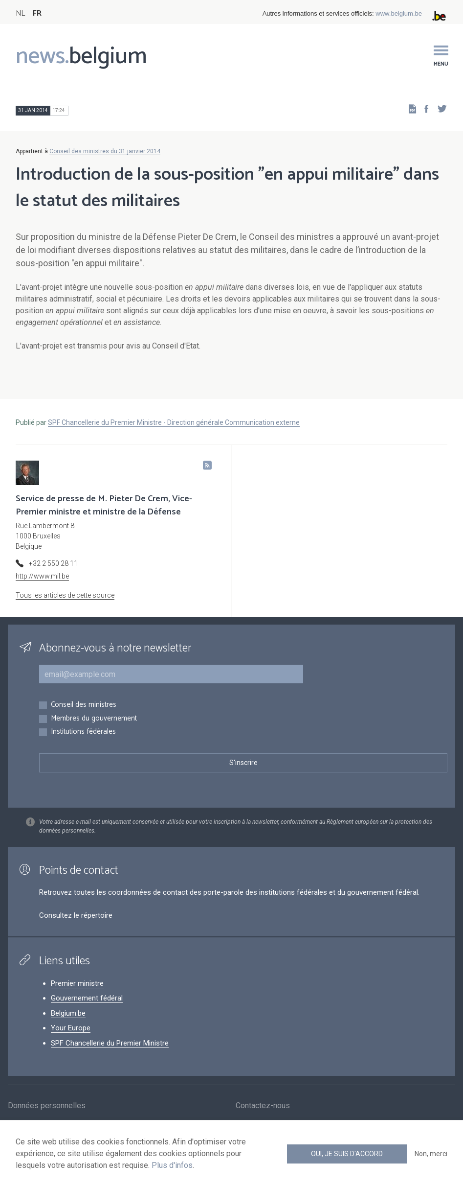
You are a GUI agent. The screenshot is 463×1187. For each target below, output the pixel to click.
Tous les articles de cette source (65, 595)
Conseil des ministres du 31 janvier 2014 (104, 151)
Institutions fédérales (83, 732)
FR (37, 13)
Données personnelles (47, 1106)
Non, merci (431, 1154)
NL (20, 13)
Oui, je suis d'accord (347, 1154)
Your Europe (70, 1028)
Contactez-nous (263, 1106)
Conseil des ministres (83, 705)
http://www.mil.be (42, 576)
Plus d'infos (172, 1165)
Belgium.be (68, 1013)
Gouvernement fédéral (87, 998)
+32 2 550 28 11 (53, 563)
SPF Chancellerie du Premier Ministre (110, 1043)
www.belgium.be (398, 13)
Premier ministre (77, 983)
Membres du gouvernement (94, 718)
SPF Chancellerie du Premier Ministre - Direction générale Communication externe (174, 422)
